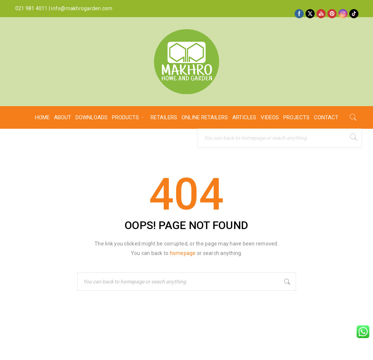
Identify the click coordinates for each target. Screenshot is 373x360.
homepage (183, 253)
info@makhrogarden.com (81, 8)
